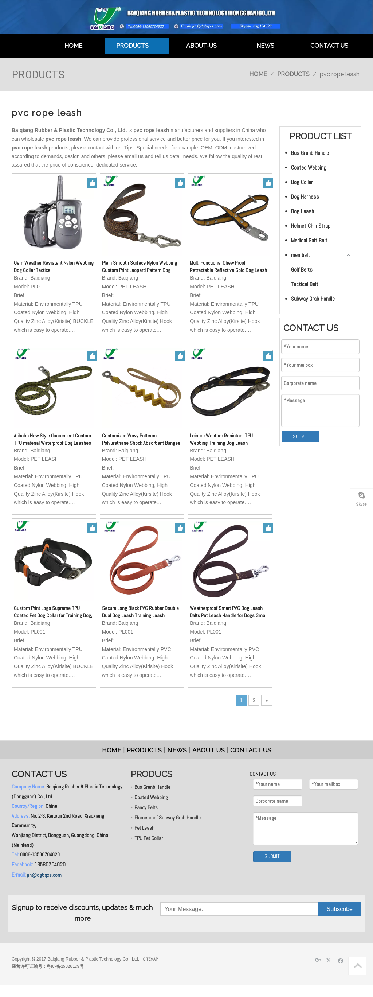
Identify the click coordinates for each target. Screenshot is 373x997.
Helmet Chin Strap (310, 226)
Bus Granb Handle (310, 153)
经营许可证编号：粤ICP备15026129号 (48, 966)
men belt (300, 255)
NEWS (177, 750)
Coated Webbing (308, 167)
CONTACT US (250, 750)
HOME (111, 750)
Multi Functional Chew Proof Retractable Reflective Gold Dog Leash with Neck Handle (228, 267)
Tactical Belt (304, 284)
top (358, 966)
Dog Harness (305, 196)
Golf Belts (302, 269)
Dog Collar (302, 182)
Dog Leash (302, 211)
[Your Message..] (197, 909)
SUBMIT (300, 436)
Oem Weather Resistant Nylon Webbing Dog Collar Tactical (54, 266)
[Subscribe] (339, 909)
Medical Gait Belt (309, 240)
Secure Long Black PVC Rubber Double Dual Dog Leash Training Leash (140, 612)
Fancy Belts (146, 807)
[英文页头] (186, 17)
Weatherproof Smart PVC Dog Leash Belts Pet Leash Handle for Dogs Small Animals (228, 612)
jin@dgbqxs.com (44, 875)
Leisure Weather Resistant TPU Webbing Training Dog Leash (221, 439)
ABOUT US (208, 750)
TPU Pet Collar (148, 838)
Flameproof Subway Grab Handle (167, 817)
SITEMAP (150, 959)
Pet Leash (144, 828)
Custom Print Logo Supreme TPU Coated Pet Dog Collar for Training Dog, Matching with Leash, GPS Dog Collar (53, 612)
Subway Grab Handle (313, 299)
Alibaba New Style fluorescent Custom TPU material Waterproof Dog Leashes (52, 439)
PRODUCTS (144, 750)
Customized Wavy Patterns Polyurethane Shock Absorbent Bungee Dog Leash (141, 439)
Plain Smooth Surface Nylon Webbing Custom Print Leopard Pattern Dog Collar (139, 267)
